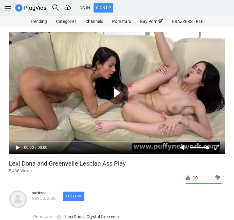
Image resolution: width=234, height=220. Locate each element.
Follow (73, 196)
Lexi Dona (75, 216)
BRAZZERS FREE (188, 21)
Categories (66, 21)
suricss (38, 192)
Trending (38, 21)
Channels (94, 21)
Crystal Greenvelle (103, 216)
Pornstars (121, 21)
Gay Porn (151, 21)
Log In (83, 8)
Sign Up (103, 8)
